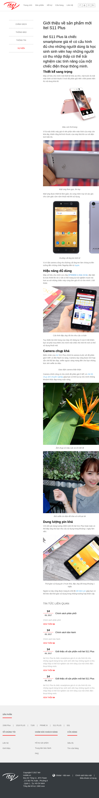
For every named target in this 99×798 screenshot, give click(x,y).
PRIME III (44, 725)
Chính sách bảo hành (65, 632)
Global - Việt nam (61, 775)
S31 (68, 725)
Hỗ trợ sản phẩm (41, 743)
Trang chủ (27, 5)
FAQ (37, 753)
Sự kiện (21, 48)
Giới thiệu (6, 748)
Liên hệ (70, 5)
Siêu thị (70, 743)
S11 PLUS (57, 725)
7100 (33, 725)
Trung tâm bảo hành (43, 748)
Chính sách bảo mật (83, 775)
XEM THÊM (49, 624)
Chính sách (21, 24)
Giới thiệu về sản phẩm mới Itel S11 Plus (74, 651)
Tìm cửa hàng (73, 748)
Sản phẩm (39, 5)
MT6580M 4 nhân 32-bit (78, 275)
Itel (57, 355)
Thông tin (21, 40)
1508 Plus (7, 725)
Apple (77, 265)
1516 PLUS (20, 725)
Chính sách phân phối (65, 613)
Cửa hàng (59, 5)
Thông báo (21, 32)
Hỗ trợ (49, 5)
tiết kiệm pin (81, 591)
